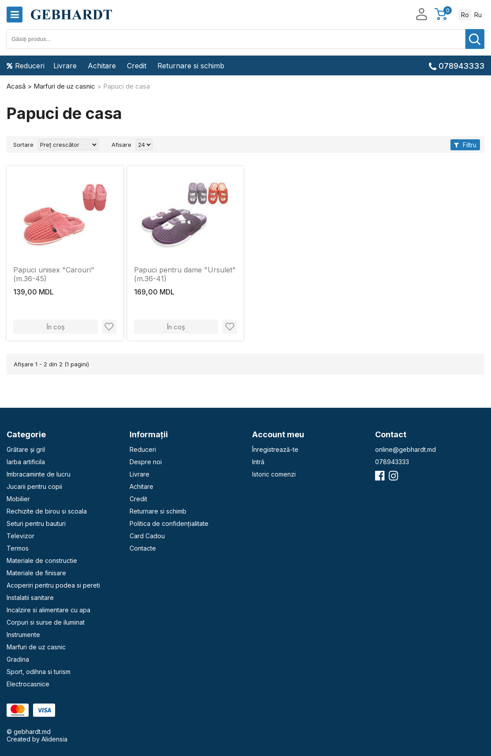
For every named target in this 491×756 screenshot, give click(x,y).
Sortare (23, 144)
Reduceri (26, 65)
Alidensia (54, 739)
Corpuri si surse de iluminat (46, 622)
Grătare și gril (26, 449)
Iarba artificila (26, 462)
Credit (136, 65)
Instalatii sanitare (30, 597)
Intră (258, 462)
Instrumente (23, 634)
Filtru (465, 145)
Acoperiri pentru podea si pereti (53, 585)
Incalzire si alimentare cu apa (48, 610)
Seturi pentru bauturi (36, 523)
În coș (55, 327)
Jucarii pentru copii (34, 486)
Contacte (143, 548)
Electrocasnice (28, 684)
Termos (18, 548)
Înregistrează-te (275, 449)
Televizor (20, 536)
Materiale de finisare (36, 573)
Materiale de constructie (42, 560)
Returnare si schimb (190, 65)
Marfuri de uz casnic (36, 647)
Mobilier (18, 499)
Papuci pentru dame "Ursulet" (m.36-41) (185, 274)
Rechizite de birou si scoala (47, 511)
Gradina (18, 659)
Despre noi (146, 462)
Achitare (102, 65)
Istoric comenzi (274, 474)
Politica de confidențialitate (169, 523)
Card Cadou (147, 536)
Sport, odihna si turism (39, 671)
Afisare (121, 144)
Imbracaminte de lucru (39, 474)
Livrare (65, 65)
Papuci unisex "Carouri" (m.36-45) (53, 274)
